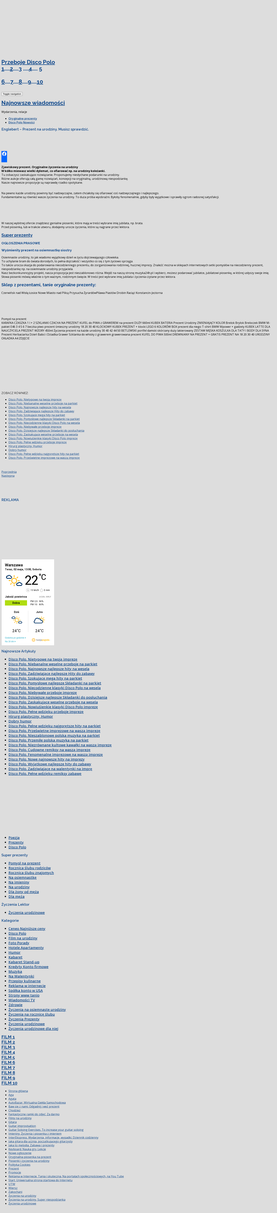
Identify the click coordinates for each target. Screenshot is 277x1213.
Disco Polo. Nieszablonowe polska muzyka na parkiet (54, 735)
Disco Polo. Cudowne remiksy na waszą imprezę (49, 749)
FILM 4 (8, 1052)
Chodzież (14, 1110)
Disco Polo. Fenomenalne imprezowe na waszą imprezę (55, 754)
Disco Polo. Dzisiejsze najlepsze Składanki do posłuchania (46, 430)
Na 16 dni (9, 641)
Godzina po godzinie (14, 638)
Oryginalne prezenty (22, 118)
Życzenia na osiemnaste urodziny (37, 1009)
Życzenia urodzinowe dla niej (33, 1028)
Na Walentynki (21, 976)
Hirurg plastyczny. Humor (25, 446)
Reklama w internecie (27, 985)
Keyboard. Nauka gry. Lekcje (27, 1149)
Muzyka (15, 971)
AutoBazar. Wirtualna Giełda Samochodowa (37, 1103)
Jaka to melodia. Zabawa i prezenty (31, 1145)
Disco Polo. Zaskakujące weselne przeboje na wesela (43, 434)
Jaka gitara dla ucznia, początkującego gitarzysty (40, 1141)
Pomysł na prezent (24, 863)
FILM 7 (8, 1067)
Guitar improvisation (22, 1126)
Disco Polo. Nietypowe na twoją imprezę (34, 399)
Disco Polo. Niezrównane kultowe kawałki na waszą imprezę (60, 745)
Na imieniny (18, 882)
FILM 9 (8, 1077)
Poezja (14, 837)
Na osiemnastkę (22, 877)
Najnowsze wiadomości (33, 102)
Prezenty (16, 842)
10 (40, 81)
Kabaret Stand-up (23, 962)
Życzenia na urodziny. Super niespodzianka (36, 1200)
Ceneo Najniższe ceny (26, 928)
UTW (11, 1184)
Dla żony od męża (23, 891)
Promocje (14, 1172)
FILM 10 (9, 1082)
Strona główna (18, 1091)
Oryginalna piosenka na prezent (29, 1157)
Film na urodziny (22, 938)
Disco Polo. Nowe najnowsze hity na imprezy (46, 759)
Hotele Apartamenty (26, 947)
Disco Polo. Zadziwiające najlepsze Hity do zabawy (41, 411)
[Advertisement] (27, 27)
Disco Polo (17, 847)
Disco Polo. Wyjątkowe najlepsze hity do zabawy (49, 764)
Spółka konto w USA (25, 990)
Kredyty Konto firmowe (28, 966)
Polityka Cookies (19, 1165)
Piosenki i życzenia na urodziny (28, 1161)
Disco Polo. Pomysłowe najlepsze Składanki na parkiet (44, 419)
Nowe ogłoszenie (19, 1153)
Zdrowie (15, 1004)
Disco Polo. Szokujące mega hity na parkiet (36, 415)
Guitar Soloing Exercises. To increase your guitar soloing (46, 1130)
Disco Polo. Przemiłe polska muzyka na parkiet (48, 740)
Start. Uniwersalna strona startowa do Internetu (40, 1180)
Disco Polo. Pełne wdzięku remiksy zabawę (44, 773)
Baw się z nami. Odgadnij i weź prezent (33, 1106)
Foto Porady (18, 942)
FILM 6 (8, 1062)
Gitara (12, 1122)
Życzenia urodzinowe (26, 912)
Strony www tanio (23, 995)
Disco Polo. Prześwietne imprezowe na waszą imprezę (44, 458)
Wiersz (12, 1188)
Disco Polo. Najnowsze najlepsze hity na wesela (39, 407)
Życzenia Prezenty (24, 1019)
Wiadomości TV (21, 1000)
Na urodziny (19, 887)
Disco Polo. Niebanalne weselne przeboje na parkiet (42, 403)
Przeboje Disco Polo (28, 62)
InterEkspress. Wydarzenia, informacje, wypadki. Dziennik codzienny (53, 1137)
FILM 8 (8, 1072)
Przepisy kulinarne (24, 981)
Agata (12, 1099)
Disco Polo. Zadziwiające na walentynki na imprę (50, 768)
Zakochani (15, 1192)
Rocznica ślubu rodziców (29, 868)
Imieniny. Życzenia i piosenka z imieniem (34, 1134)
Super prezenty (17, 235)
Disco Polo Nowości (21, 122)
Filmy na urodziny (20, 1118)
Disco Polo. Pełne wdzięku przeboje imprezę (37, 442)
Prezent (13, 1168)
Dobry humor (17, 450)
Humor (14, 952)
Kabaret (15, 957)
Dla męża (16, 896)
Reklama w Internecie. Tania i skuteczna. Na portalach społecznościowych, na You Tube (66, 1176)
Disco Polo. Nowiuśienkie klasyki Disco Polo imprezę (43, 438)
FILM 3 (8, 1047)
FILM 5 (8, 1057)
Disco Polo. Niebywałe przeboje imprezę (34, 427)
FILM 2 (8, 1042)
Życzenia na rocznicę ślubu (31, 1014)
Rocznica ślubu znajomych (31, 872)
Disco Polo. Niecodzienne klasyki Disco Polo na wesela (44, 423)
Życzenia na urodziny (22, 1196)
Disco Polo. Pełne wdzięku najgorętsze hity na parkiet (43, 454)
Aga (11, 1095)
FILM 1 (8, 1036)
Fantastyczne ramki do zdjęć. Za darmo (34, 1114)
